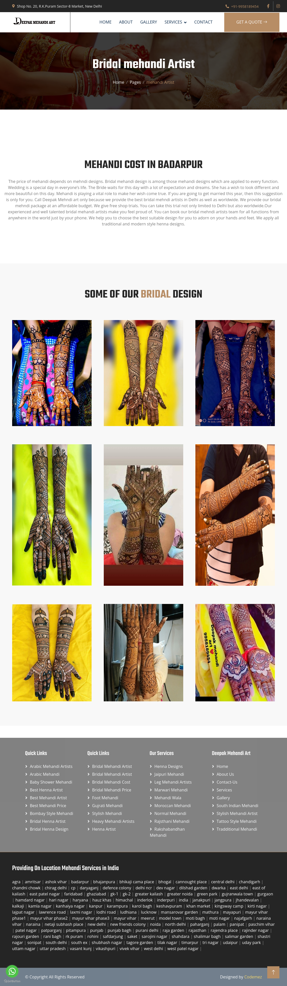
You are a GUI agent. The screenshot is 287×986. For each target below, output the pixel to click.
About (126, 22)
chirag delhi (56, 888)
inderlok (145, 900)
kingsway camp (229, 906)
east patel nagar (45, 894)
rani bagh (52, 936)
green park (207, 894)
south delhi (57, 942)
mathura (211, 912)
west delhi (154, 948)
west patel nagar (183, 948)
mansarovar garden (180, 912)
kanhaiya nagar (71, 906)
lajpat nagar (23, 912)
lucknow (149, 912)
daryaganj (89, 888)
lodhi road (106, 912)
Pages (135, 82)
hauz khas (102, 900)
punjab (97, 930)
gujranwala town (238, 894)
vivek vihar (130, 948)
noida (156, 924)
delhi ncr (144, 888)
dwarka (219, 888)
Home (105, 22)
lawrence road (53, 912)
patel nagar (26, 930)
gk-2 (127, 894)
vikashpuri (106, 948)
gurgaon (265, 894)
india (184, 900)
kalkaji (18, 906)
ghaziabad (97, 894)
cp (74, 888)
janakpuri (201, 900)
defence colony (117, 888)
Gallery (148, 22)
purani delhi (147, 930)
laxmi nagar (81, 912)
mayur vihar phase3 (91, 918)
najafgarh (243, 918)
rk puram (75, 936)
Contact (203, 22)
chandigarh (250, 882)
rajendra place (225, 930)
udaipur (231, 942)
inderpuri (166, 900)
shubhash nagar (107, 942)
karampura (118, 906)
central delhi (223, 882)
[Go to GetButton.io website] (12, 980)
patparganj (52, 930)
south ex (79, 942)
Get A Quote (251, 22)
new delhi (97, 924)
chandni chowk (27, 888)
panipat (237, 924)
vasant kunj (81, 948)
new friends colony (128, 924)
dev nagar (166, 888)
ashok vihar (56, 882)
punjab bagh (120, 930)
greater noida (180, 894)
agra (17, 882)
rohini (93, 936)
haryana (81, 900)
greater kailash (149, 894)
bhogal (165, 882)
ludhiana (129, 912)
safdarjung (113, 936)
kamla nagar (40, 906)
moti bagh (196, 918)
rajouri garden (26, 936)
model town (170, 918)
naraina (33, 924)
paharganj (200, 924)
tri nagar (210, 942)
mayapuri (232, 912)
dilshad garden (193, 888)
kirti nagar (258, 906)
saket (132, 936)
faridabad (74, 894)
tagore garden (140, 942)
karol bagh (142, 906)
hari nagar (59, 900)
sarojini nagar (155, 936)
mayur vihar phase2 (49, 918)
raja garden (174, 930)
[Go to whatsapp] (12, 971)
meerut (148, 918)
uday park (252, 942)
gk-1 (114, 894)
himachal (125, 900)
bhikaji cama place (137, 882)
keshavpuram (169, 906)
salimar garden (239, 936)
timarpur (190, 942)
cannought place (192, 882)
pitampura (76, 930)
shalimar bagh (208, 936)
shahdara (181, 936)
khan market (198, 906)
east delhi (239, 888)
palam (220, 924)
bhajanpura (104, 882)
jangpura (224, 900)
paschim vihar (261, 924)
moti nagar (220, 918)
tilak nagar (167, 942)
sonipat (35, 942)
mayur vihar (125, 918)
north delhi (176, 924)
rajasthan (198, 930)
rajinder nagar (256, 930)
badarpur (80, 882)
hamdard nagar (30, 900)
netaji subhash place (64, 924)
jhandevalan (248, 900)
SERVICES (173, 22)
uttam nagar (24, 948)
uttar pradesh (53, 948)
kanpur (96, 906)
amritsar (33, 882)
